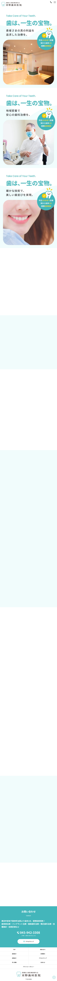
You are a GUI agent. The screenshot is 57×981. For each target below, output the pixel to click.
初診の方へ (43, 949)
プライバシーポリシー (28, 966)
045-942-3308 (30, 932)
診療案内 (43, 954)
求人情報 (14, 962)
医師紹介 (14, 954)
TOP (14, 949)
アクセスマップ (43, 958)
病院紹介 (14, 958)
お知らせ (43, 962)
